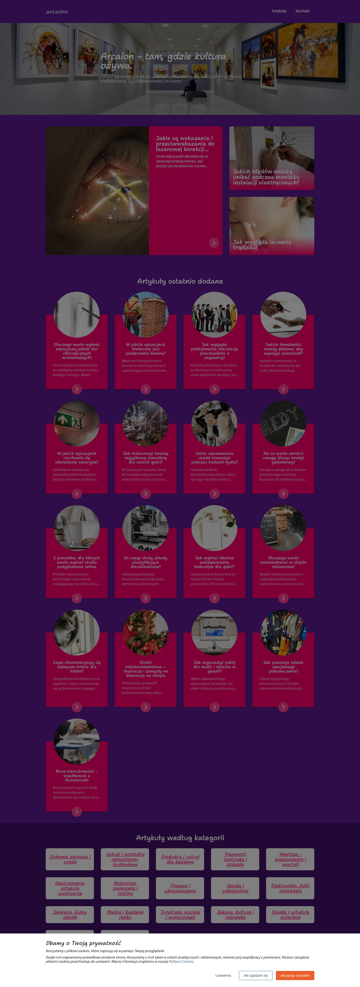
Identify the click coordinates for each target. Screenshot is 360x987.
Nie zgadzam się (256, 975)
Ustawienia (223, 975)
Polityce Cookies (181, 961)
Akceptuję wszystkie (295, 975)
